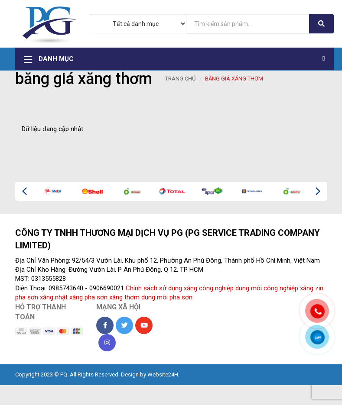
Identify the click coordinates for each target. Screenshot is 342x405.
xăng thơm (124, 299)
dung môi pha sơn (166, 299)
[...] (247, 23)
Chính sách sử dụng (154, 290)
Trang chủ (180, 80)
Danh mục (175, 60)
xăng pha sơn (88, 299)
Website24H (162, 376)
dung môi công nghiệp (266, 290)
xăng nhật (54, 299)
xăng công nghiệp (209, 290)
